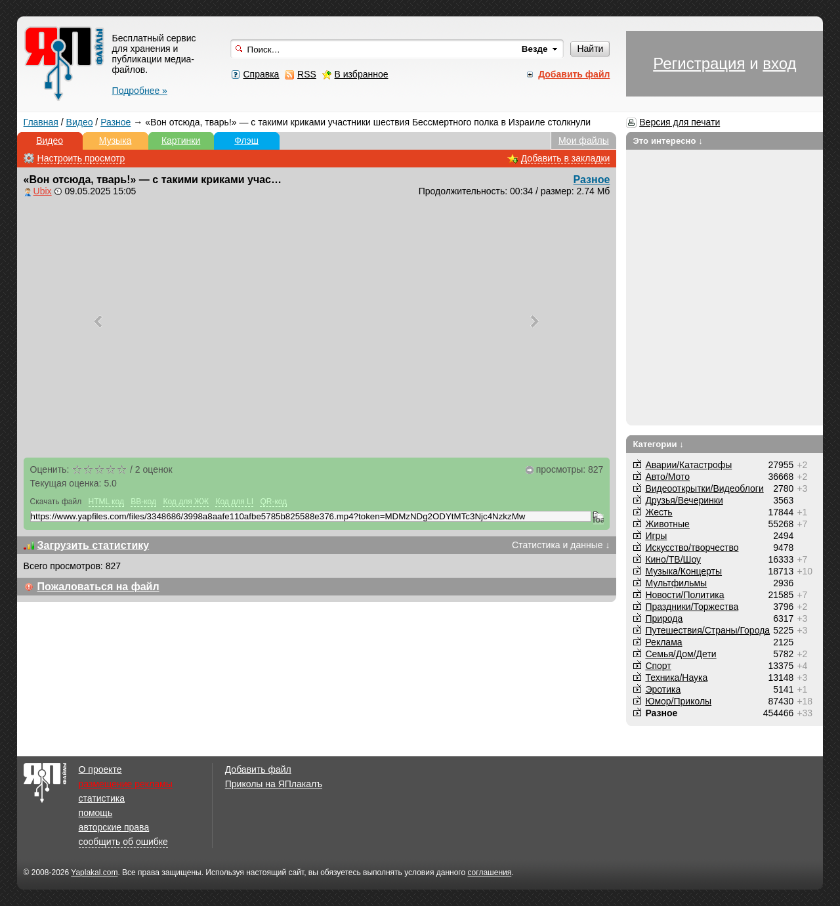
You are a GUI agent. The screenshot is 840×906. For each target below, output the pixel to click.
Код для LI (234, 501)
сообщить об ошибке (123, 841)
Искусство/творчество (691, 547)
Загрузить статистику (93, 545)
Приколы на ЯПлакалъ (273, 784)
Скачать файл (56, 501)
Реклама (663, 642)
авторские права (114, 827)
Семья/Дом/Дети (680, 654)
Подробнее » (139, 90)
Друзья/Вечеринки (684, 500)
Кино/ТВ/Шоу (673, 559)
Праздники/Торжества (691, 606)
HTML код (106, 501)
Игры (656, 535)
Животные (667, 524)
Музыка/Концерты (683, 571)
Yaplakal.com (94, 872)
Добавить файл (258, 769)
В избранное (361, 74)
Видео (79, 122)
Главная (41, 122)
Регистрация (699, 63)
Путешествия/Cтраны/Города (707, 630)
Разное (115, 122)
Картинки (180, 140)
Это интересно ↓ (668, 141)
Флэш (246, 140)
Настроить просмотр (81, 158)
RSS (306, 74)
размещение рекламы (126, 784)
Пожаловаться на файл (98, 586)
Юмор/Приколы (678, 701)
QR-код (273, 501)
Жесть (658, 512)
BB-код (143, 501)
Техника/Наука (676, 677)
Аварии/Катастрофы (688, 465)
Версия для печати (679, 122)
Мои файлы (583, 140)
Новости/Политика (684, 595)
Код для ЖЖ (186, 501)
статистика (102, 798)
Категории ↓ (658, 444)
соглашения (489, 872)
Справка (261, 74)
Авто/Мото (667, 476)
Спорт (658, 665)
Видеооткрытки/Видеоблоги (704, 488)
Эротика (663, 689)
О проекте (100, 769)
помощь (96, 813)
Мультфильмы (676, 583)
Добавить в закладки (565, 158)
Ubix (42, 191)
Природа (663, 618)
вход (779, 63)
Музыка (115, 140)
